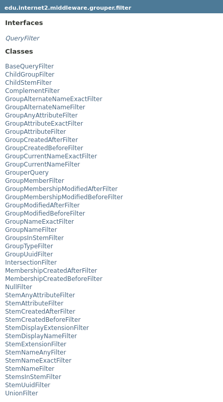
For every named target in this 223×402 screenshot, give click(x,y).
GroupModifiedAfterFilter (42, 205)
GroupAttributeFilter (35, 131)
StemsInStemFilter (33, 377)
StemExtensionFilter (35, 344)
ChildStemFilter (28, 82)
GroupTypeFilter (29, 246)
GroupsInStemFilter (34, 238)
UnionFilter (21, 393)
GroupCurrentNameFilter (42, 164)
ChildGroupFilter (30, 74)
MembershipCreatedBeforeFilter (54, 278)
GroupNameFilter (31, 229)
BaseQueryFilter (29, 66)
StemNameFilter (30, 368)
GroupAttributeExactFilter (44, 123)
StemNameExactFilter (38, 360)
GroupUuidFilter (29, 254)
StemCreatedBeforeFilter (43, 319)
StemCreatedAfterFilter (40, 311)
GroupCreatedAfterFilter (41, 140)
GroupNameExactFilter (39, 221)
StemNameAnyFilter (35, 352)
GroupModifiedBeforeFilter (45, 213)
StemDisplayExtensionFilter (47, 328)
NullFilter (18, 287)
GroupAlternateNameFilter (45, 107)
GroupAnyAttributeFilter (41, 115)
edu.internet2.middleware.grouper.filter (68, 8)
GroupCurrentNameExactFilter (51, 156)
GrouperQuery (26, 172)
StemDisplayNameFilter (41, 336)
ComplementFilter (32, 90)
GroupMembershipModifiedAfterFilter (61, 189)
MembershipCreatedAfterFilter (51, 270)
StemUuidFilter (27, 385)
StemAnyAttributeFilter (40, 295)
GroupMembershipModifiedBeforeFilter (64, 197)
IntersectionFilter (31, 262)
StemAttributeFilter (34, 303)
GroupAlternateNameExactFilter (53, 99)
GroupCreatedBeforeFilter (44, 148)
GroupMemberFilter (34, 180)
